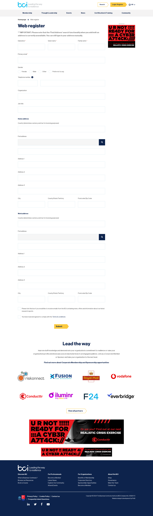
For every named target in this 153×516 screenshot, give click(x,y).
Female (24, 71)
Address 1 (21, 159)
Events (69, 13)
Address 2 (21, 172)
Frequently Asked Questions (38, 499)
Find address (22, 136)
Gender (20, 67)
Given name (52, 41)
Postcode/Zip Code (85, 198)
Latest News (52, 480)
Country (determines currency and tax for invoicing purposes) (38, 123)
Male (34, 71)
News (83, 13)
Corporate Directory (85, 480)
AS (132, 4)
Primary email (23, 54)
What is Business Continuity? (27, 478)
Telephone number (25, 77)
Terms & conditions (58, 317)
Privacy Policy (32, 496)
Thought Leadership (49, 13)
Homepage (22, 19)
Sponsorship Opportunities (87, 483)
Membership (27, 13)
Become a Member (54, 478)
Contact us (112, 485)
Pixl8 (133, 498)
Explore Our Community (56, 483)
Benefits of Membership (86, 478)
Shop (110, 478)
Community (126, 13)
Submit (59, 326)
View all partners (75, 411)
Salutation (22, 41)
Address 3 (21, 185)
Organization (22, 90)
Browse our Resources (25, 480)
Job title (20, 104)
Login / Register (117, 4)
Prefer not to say (58, 71)
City (19, 198)
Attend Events (53, 485)
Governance (112, 480)
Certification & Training (103, 13)
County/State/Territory (56, 198)
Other (44, 71)
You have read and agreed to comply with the (43, 317)
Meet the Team (113, 483)
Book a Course (23, 483)
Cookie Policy (44, 496)
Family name (82, 41)
